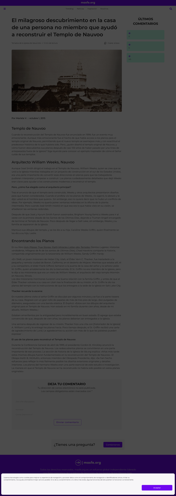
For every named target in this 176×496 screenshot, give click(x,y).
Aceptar (157, 488)
